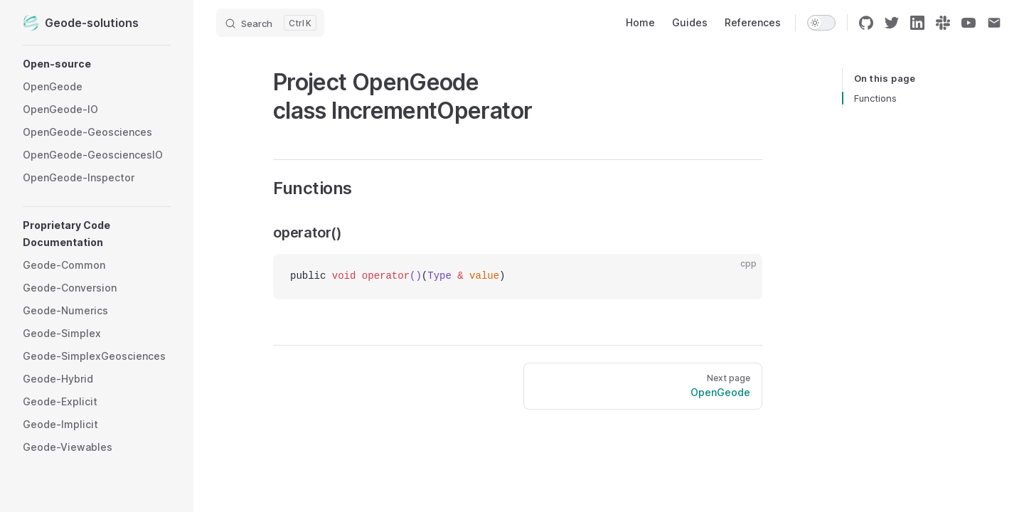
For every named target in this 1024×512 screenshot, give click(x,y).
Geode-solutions (81, 22)
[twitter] (892, 23)
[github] (866, 23)
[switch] (821, 23)
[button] (97, 64)
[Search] (270, 23)
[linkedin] (917, 23)
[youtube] (968, 23)
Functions (875, 98)
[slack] (943, 23)
